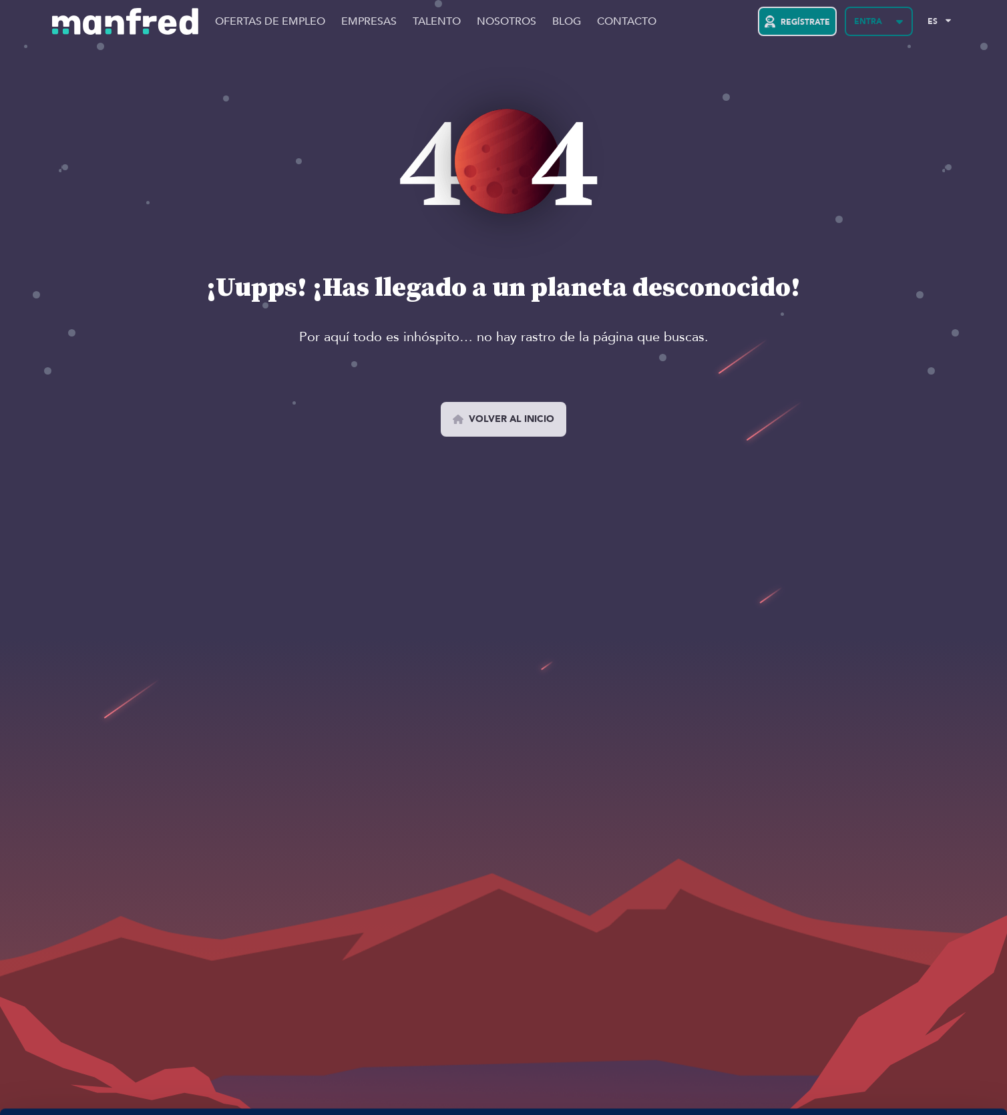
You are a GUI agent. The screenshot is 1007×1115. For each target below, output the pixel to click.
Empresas (369, 21)
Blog (566, 21)
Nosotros (506, 21)
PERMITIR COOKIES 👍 (896, 1031)
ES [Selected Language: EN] (933, 21)
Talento (437, 21)
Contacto (626, 21)
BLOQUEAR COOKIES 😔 (895, 1070)
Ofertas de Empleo (270, 21)
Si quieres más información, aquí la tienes (143, 1089)
